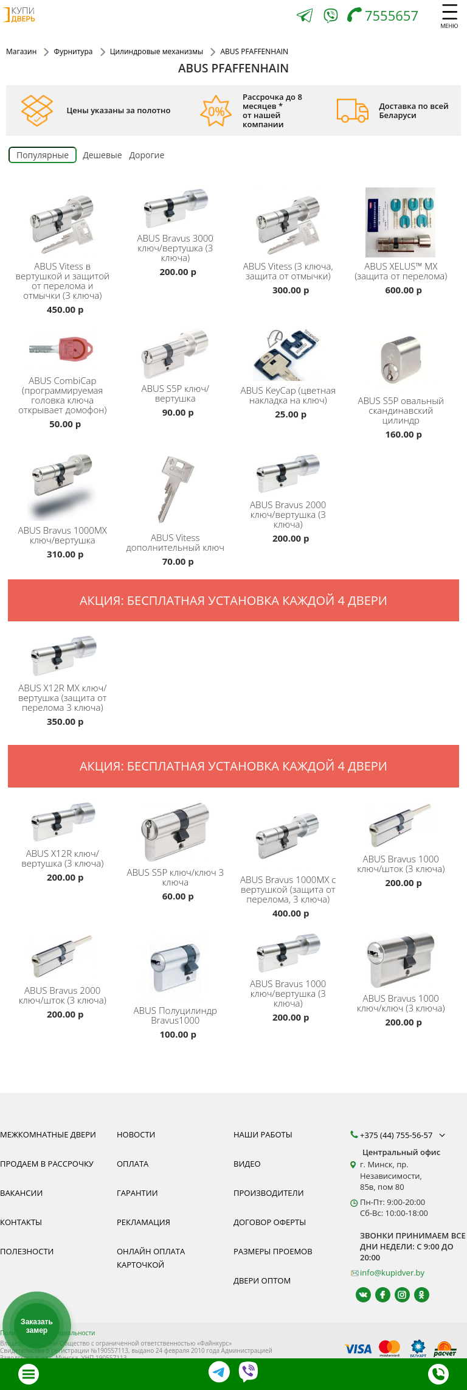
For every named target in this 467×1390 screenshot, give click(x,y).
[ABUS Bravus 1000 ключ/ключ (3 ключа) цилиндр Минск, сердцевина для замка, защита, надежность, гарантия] (403, 958)
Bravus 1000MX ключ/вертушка (62, 535)
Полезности (27, 1251)
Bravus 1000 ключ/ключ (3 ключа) (401, 1003)
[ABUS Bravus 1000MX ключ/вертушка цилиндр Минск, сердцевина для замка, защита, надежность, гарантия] (64, 484)
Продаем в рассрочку (47, 1163)
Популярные (42, 155)
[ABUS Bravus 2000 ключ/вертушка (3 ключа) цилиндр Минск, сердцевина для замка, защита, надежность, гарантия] (290, 472)
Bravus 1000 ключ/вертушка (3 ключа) (288, 993)
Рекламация (143, 1222)
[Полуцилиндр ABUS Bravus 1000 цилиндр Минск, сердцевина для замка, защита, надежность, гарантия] (177, 964)
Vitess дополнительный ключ (175, 542)
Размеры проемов (273, 1251)
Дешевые (102, 155)
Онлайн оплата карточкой (151, 1258)
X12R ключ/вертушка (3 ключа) (62, 858)
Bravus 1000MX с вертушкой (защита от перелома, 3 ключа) (288, 889)
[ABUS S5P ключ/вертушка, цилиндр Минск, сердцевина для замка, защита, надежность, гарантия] (177, 351)
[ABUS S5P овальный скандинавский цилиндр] (403, 357)
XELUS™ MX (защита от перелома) (401, 271)
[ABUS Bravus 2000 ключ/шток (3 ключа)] (64, 954)
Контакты (21, 1222)
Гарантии (137, 1192)
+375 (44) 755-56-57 (404, 1135)
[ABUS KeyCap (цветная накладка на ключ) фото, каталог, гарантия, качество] (290, 352)
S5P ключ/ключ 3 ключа (175, 877)
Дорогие (147, 155)
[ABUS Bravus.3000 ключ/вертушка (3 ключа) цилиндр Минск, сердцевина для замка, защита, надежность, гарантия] (177, 205)
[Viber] (330, 18)
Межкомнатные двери (48, 1134)
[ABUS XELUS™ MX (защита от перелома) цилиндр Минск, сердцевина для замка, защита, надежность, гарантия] (403, 219)
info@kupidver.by (392, 1272)
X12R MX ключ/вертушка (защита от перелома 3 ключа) (62, 697)
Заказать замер (37, 1326)
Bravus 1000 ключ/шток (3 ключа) (401, 863)
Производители (269, 1192)
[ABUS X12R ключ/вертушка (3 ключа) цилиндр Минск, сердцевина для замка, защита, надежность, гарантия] (64, 819)
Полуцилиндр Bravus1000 (175, 1015)
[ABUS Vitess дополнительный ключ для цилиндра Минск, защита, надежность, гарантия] (177, 488)
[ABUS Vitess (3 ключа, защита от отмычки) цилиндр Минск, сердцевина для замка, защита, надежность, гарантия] (290, 219)
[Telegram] (304, 16)
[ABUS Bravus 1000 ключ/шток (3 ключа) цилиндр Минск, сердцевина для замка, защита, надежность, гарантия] (403, 822)
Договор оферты (270, 1222)
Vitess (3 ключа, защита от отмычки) (288, 271)
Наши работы (263, 1134)
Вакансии (21, 1192)
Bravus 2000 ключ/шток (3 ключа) (62, 995)
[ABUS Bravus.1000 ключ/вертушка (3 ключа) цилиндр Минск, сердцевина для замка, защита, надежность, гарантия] (290, 951)
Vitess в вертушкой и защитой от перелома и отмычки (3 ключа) (62, 280)
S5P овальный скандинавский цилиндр (401, 410)
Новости (136, 1134)
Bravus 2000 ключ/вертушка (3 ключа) (288, 514)
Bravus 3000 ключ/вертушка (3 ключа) (175, 247)
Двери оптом (262, 1280)
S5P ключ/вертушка (175, 393)
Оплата (132, 1163)
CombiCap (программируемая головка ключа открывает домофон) (62, 394)
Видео (247, 1163)
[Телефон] (386, 17)
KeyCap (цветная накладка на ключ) (288, 395)
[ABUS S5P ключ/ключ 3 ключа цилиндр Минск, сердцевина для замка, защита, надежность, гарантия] (177, 829)
